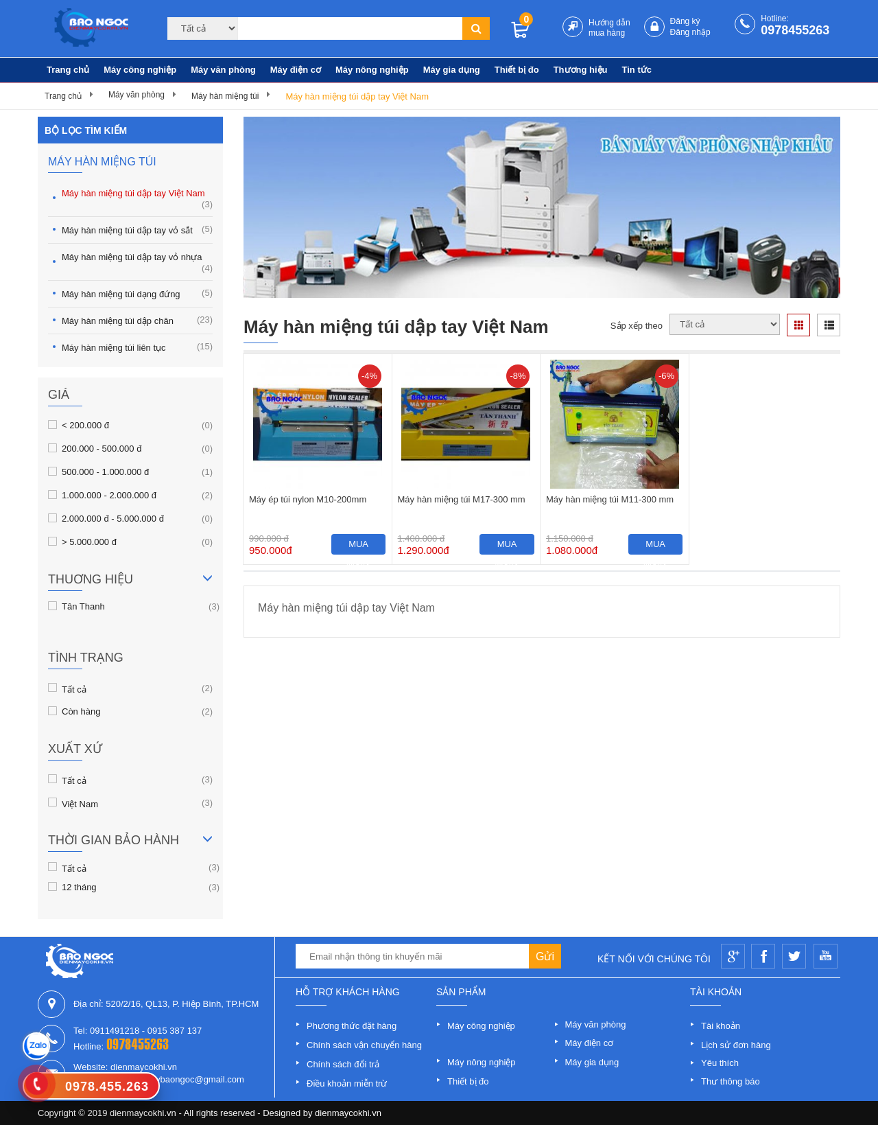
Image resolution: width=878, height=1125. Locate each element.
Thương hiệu (581, 70)
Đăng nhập (690, 32)
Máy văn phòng (223, 70)
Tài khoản (720, 1026)
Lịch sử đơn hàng (736, 1045)
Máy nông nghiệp (372, 70)
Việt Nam (80, 803)
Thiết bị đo (517, 70)
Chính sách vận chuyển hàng (364, 1045)
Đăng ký (685, 21)
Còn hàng (81, 711)
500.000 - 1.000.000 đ (105, 471)
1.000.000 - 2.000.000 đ (109, 495)
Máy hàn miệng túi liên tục (137, 347)
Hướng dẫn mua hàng (609, 28)
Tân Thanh (83, 606)
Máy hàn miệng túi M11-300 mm (610, 499)
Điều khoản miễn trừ (347, 1083)
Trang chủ (68, 70)
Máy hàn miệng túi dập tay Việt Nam (357, 96)
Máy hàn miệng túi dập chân (137, 320)
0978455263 (795, 30)
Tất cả (74, 688)
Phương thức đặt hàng (351, 1026)
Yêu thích (720, 1063)
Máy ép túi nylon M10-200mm (307, 499)
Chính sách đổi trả (343, 1064)
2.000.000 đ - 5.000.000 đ (113, 518)
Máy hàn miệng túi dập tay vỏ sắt (137, 229)
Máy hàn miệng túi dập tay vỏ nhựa (137, 262)
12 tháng (79, 887)
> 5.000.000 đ (89, 541)
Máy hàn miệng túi (225, 96)
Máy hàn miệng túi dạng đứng (137, 293)
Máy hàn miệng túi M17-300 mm (461, 499)
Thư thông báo (730, 1081)
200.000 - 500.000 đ (101, 448)
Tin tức (637, 70)
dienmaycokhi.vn (348, 1113)
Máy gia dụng (451, 70)
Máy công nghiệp (140, 70)
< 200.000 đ (85, 425)
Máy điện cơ (295, 70)
